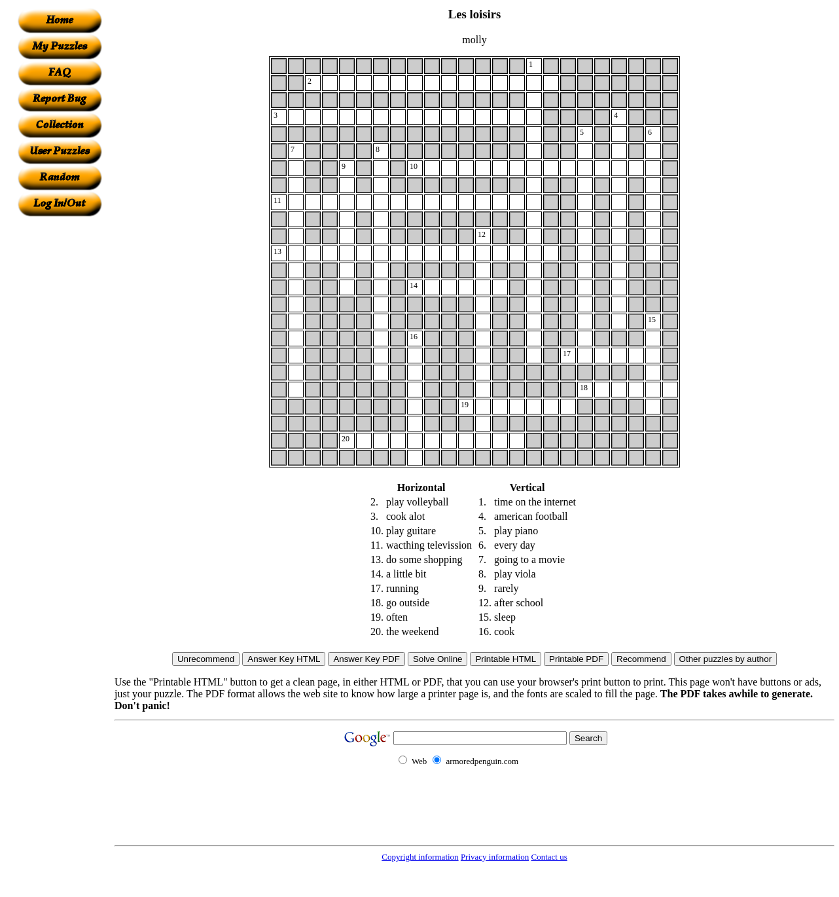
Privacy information (495, 857)
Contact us (549, 857)
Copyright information (420, 857)
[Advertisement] (59, 413)
